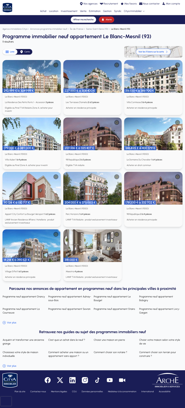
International (147, 391)
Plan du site (20, 391)
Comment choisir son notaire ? (110, 352)
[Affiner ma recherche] (83, 19)
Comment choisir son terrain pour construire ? (157, 354)
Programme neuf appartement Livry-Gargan (159, 310)
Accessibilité (164, 391)
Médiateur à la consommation (122, 391)
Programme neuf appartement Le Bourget (112, 298)
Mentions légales (59, 391)
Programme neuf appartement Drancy (23, 296)
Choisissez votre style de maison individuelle (20, 354)
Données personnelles (92, 391)
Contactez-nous (38, 391)
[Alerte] (106, 19)
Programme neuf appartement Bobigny (156, 298)
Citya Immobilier (134, 11)
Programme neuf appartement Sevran (69, 308)
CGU (74, 391)
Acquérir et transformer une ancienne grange (23, 341)
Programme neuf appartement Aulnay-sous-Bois (69, 298)
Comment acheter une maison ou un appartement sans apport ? (68, 354)
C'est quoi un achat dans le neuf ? (66, 339)
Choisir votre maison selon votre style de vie (159, 341)
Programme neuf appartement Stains (114, 308)
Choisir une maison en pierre (109, 339)
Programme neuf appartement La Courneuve (20, 310)
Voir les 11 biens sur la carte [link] (153, 51)
